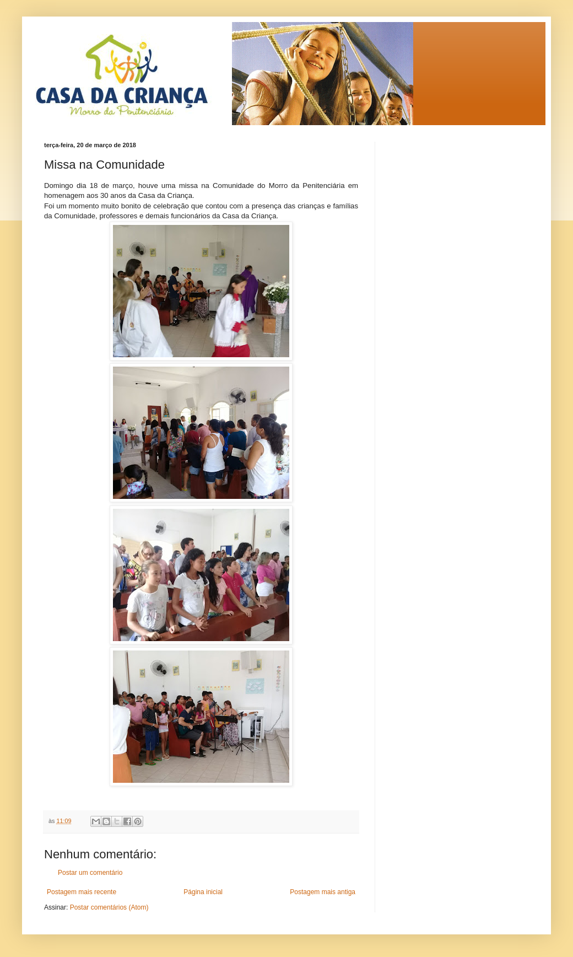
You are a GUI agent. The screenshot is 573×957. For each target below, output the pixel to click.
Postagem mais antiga (322, 892)
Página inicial (203, 892)
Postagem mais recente (81, 892)
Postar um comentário (90, 873)
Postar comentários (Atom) (109, 907)
